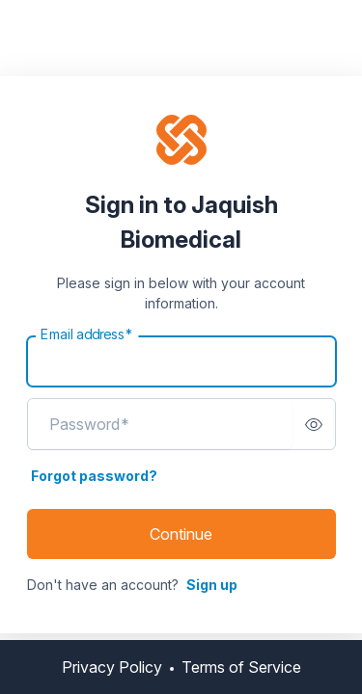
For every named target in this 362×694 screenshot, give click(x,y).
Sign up (211, 584)
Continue (181, 534)
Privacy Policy (112, 667)
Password (89, 424)
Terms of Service (241, 667)
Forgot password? (94, 475)
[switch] (313, 424)
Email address (87, 334)
